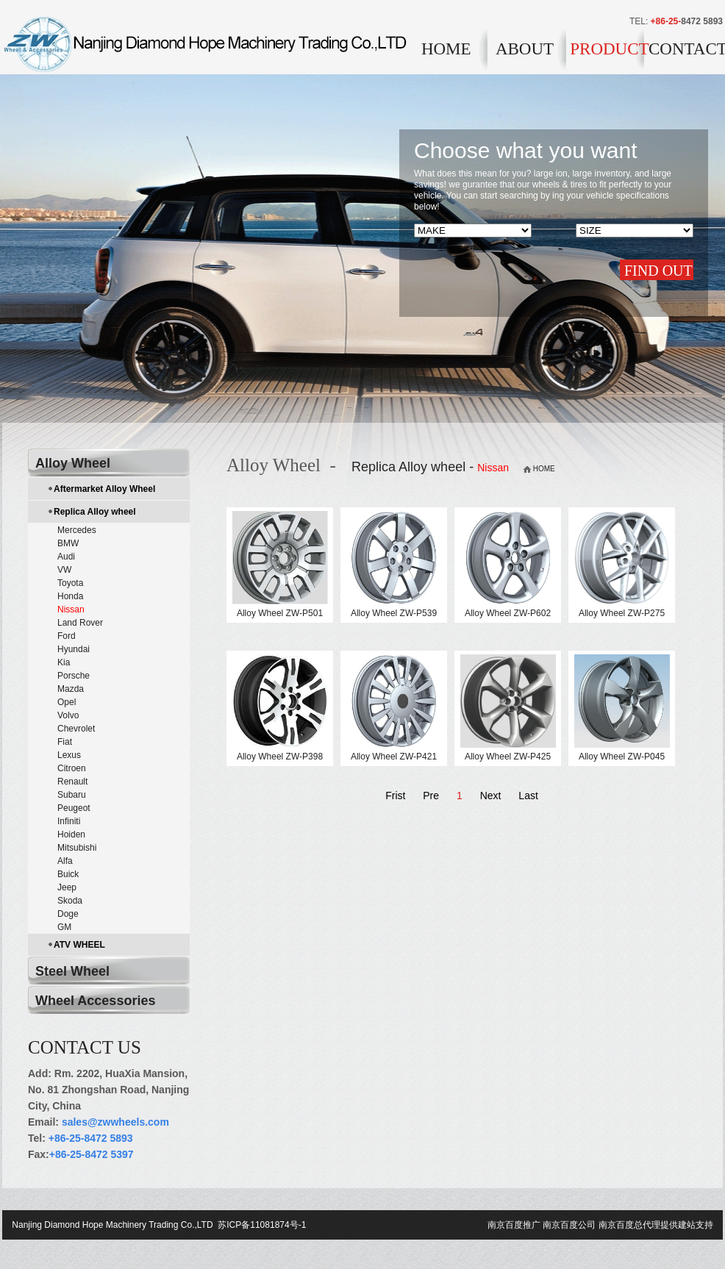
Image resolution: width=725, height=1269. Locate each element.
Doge (68, 914)
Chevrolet (76, 728)
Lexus (69, 755)
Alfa (65, 861)
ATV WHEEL (79, 945)
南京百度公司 (569, 1225)
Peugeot (73, 808)
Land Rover (80, 623)
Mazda (70, 689)
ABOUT (525, 49)
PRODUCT (607, 49)
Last (528, 795)
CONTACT (686, 49)
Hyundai (73, 649)
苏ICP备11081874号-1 (260, 1225)
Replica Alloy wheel (95, 512)
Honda (70, 596)
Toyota (70, 583)
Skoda (69, 901)
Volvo (68, 715)
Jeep (66, 887)
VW (64, 570)
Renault (72, 781)
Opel (66, 702)
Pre (431, 795)
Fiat (64, 742)
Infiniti (68, 821)
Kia (63, 662)
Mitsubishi (76, 848)
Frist (395, 795)
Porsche (73, 676)
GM (64, 927)
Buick (68, 874)
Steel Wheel (72, 971)
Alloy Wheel (72, 463)
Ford (66, 636)
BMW (68, 543)
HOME (446, 49)
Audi (66, 556)
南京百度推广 (514, 1225)
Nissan (71, 609)
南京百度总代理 (629, 1225)
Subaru (71, 795)
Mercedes (76, 530)
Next (490, 795)
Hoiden (71, 834)
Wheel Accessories (95, 1000)
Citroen (71, 768)
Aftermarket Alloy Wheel (104, 489)
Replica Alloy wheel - (431, 467)
